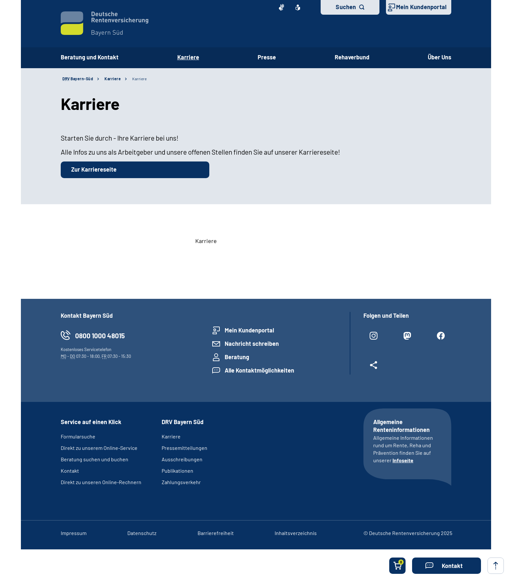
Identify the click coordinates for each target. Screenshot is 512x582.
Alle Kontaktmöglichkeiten (259, 370)
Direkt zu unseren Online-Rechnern (101, 482)
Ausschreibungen (182, 459)
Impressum (74, 533)
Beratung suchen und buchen (94, 459)
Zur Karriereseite (94, 169)
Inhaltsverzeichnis (296, 533)
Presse (267, 57)
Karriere (112, 78)
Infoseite (402, 460)
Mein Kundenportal (421, 6)
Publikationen (177, 470)
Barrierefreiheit (216, 533)
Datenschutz (141, 533)
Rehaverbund (352, 57)
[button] (446, 566)
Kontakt (70, 470)
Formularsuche (78, 436)
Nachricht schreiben (252, 343)
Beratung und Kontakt (90, 57)
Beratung (237, 356)
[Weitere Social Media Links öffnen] (373, 368)
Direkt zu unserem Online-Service (99, 448)
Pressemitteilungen (184, 448)
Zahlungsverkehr (181, 482)
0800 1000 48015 (100, 335)
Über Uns (439, 57)
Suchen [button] (346, 6)
